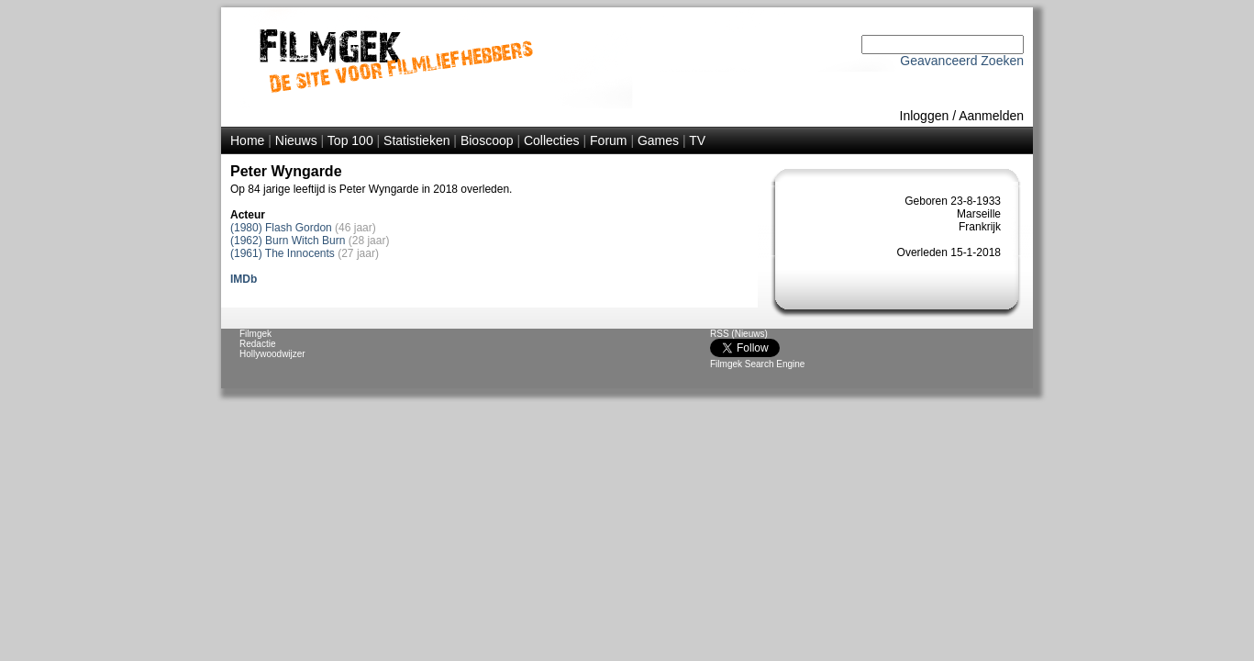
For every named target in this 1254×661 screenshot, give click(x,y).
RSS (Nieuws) (739, 334)
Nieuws (296, 140)
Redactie (257, 344)
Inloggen (924, 115)
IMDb (243, 279)
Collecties (552, 140)
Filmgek (255, 334)
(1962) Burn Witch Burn (287, 240)
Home (247, 140)
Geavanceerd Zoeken (962, 60)
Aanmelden (991, 115)
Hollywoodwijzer (272, 354)
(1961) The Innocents (282, 253)
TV (697, 140)
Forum (608, 140)
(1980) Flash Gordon (281, 227)
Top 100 (350, 140)
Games (658, 140)
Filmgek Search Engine (757, 364)
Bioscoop (487, 140)
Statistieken (416, 140)
